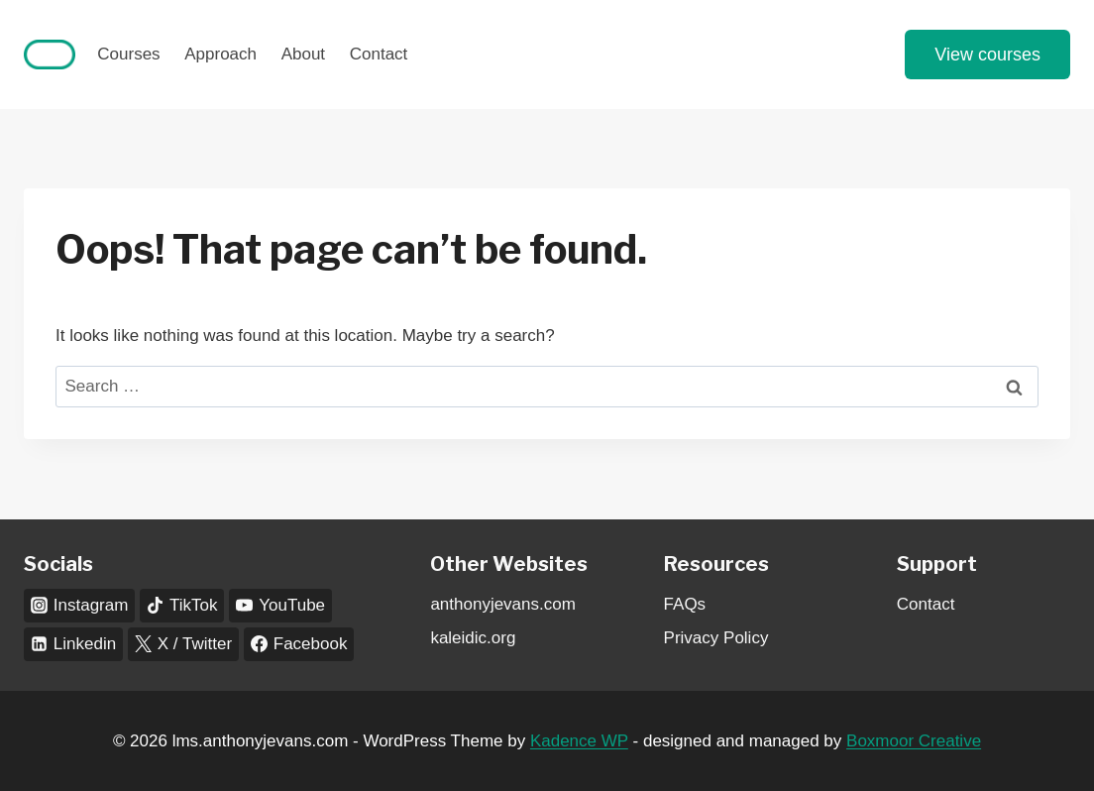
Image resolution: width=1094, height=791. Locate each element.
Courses (128, 54)
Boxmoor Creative (913, 741)
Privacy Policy (716, 637)
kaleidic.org (472, 637)
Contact (379, 54)
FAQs (685, 604)
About (303, 54)
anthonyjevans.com (502, 604)
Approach (220, 54)
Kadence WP (579, 741)
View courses (987, 54)
